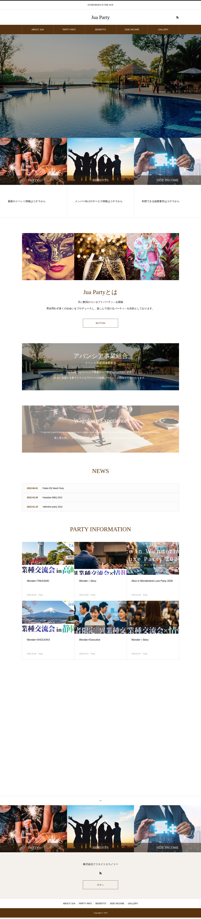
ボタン (100, 885)
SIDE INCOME (132, 29)
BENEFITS (100, 29)
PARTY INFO (69, 29)
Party (40, 595)
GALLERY (163, 29)
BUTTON (100, 323)
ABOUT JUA (38, 29)
